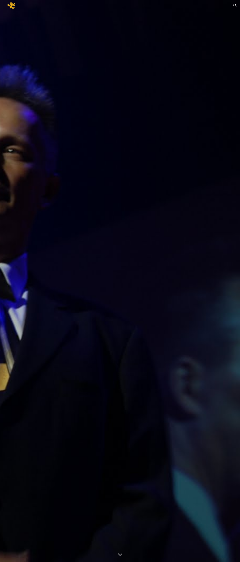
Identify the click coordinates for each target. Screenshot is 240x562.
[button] (235, 5)
